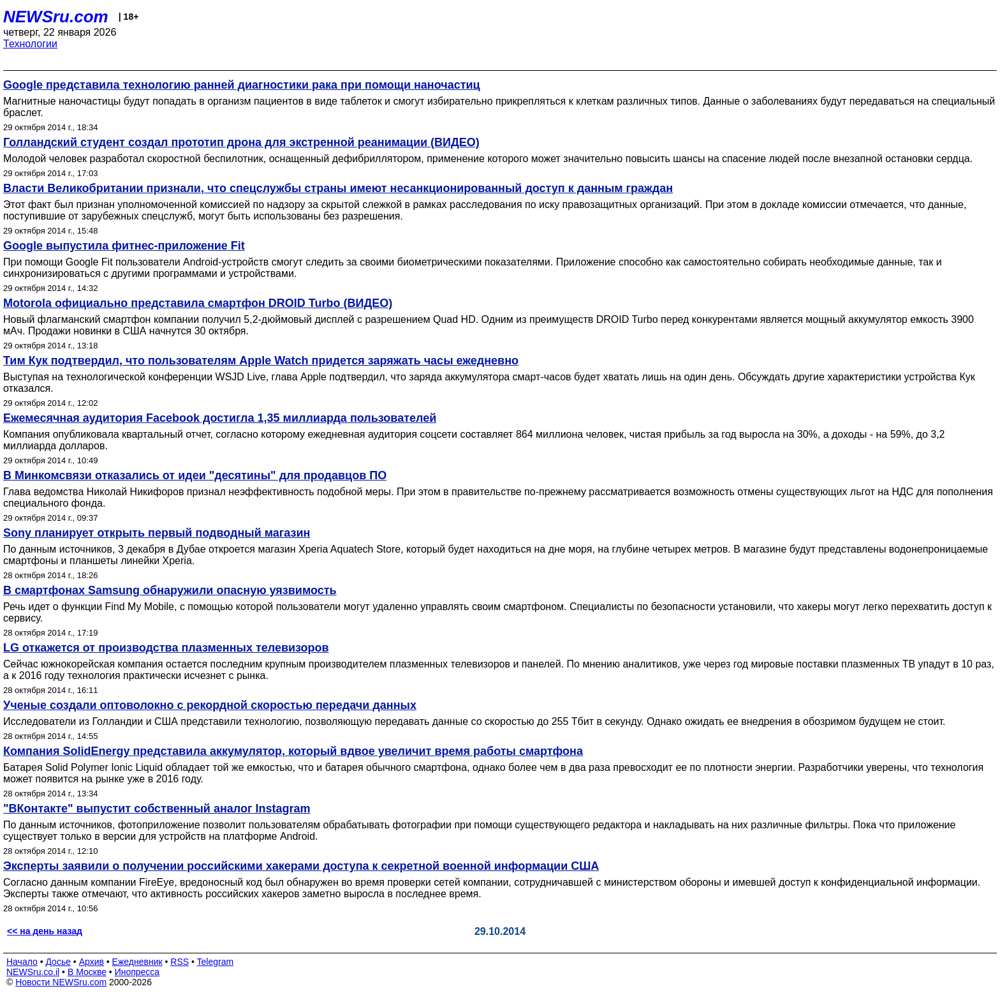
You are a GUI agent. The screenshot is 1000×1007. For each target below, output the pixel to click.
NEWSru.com (55, 16)
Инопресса (137, 972)
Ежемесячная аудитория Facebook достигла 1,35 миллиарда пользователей (219, 418)
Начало (22, 962)
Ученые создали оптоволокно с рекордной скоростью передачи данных (209, 705)
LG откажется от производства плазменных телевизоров (166, 647)
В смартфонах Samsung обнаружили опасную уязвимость (170, 590)
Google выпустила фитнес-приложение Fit (124, 245)
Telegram (215, 962)
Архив (91, 962)
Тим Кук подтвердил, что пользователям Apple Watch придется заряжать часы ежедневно (260, 360)
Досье (58, 962)
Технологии (30, 43)
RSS (179, 962)
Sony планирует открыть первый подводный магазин (156, 532)
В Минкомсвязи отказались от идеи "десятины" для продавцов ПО (194, 475)
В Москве (87, 972)
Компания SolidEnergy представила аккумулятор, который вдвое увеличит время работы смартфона (293, 751)
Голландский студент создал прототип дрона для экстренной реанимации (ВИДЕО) (241, 142)
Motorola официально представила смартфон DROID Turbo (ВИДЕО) (197, 303)
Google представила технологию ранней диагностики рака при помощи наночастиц (241, 84)
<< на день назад (44, 931)
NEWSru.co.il (32, 972)
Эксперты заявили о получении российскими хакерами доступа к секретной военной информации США (301, 866)
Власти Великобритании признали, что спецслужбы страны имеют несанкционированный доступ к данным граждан (338, 188)
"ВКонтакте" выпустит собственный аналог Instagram (157, 808)
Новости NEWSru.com (61, 982)
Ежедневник (137, 962)
